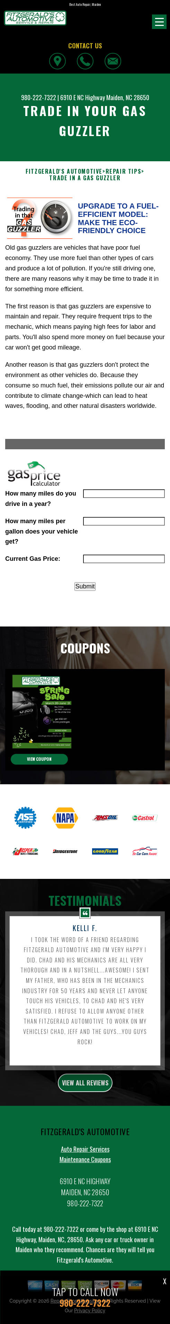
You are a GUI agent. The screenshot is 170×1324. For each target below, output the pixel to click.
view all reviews (85, 1090)
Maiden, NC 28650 (127, 97)
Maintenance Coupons (85, 1167)
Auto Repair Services (85, 1157)
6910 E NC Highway (82, 97)
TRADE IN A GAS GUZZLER (84, 178)
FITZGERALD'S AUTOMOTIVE (64, 171)
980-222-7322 (38, 97)
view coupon (39, 767)
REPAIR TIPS (124, 171)
